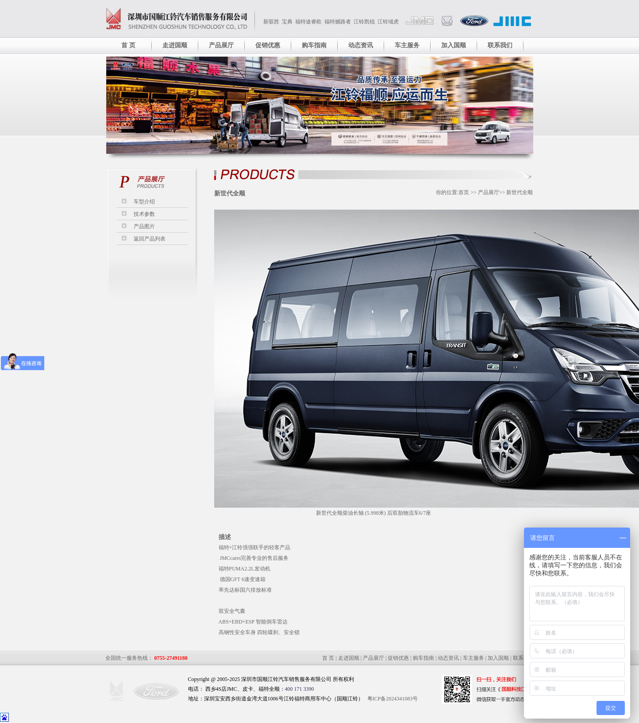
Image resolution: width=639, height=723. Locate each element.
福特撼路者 (337, 22)
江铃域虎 (388, 22)
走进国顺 (174, 45)
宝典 (287, 22)
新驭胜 (271, 22)
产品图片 (144, 226)
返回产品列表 (150, 239)
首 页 (128, 45)
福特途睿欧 (308, 22)
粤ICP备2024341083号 (392, 699)
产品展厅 (221, 45)
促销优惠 (267, 45)
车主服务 (407, 45)
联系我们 (500, 45)
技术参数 (144, 214)
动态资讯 (360, 45)
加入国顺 (453, 45)
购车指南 (314, 45)
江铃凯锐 (364, 22)
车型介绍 (144, 202)
